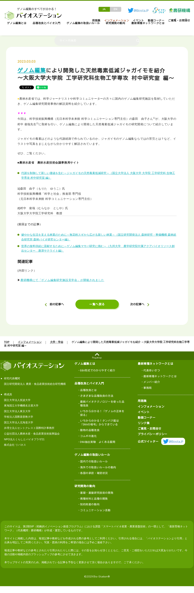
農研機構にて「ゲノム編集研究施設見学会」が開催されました (62, 280)
